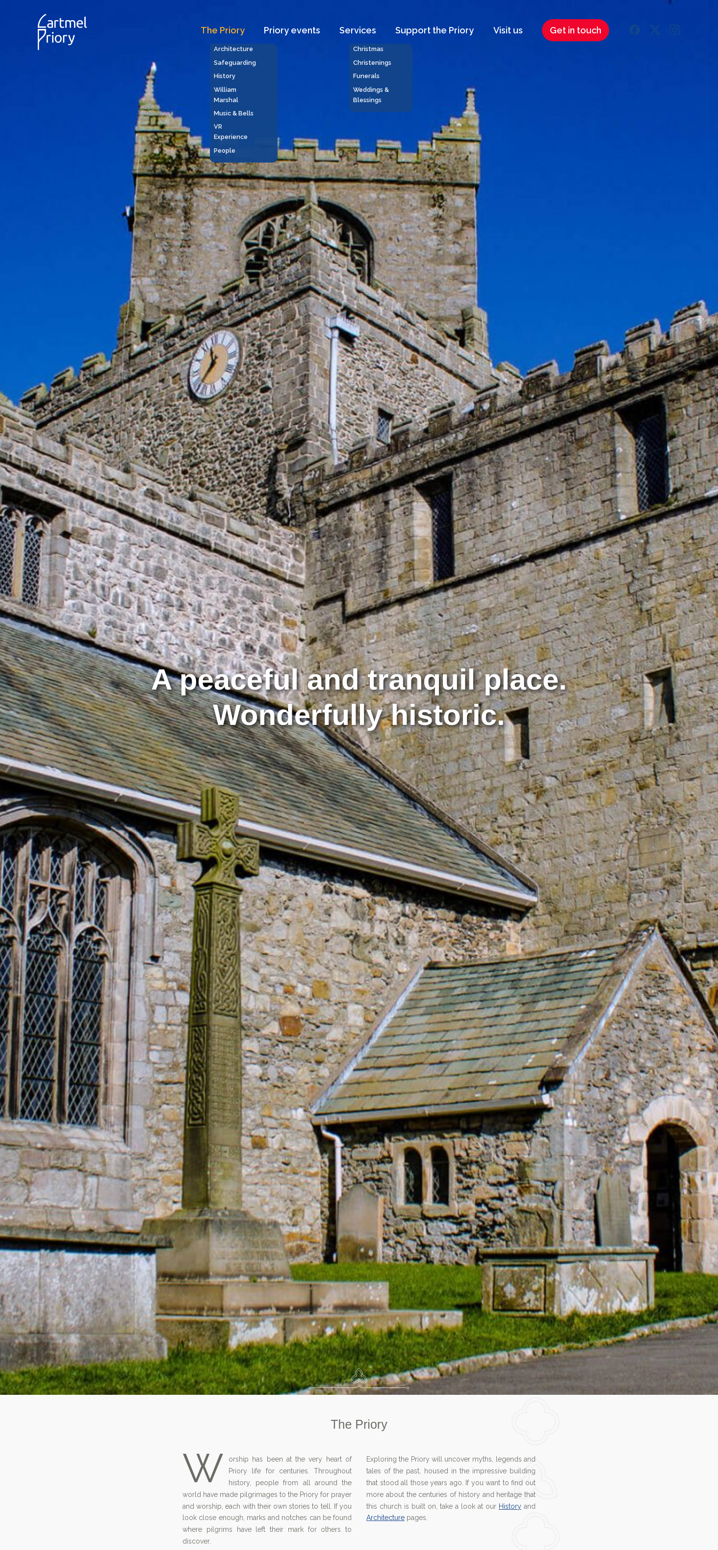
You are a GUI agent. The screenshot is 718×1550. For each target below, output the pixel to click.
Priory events (292, 30)
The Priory (223, 30)
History (510, 1506)
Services (357, 30)
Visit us (508, 30)
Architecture (385, 1518)
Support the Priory (434, 30)
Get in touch (575, 30)
